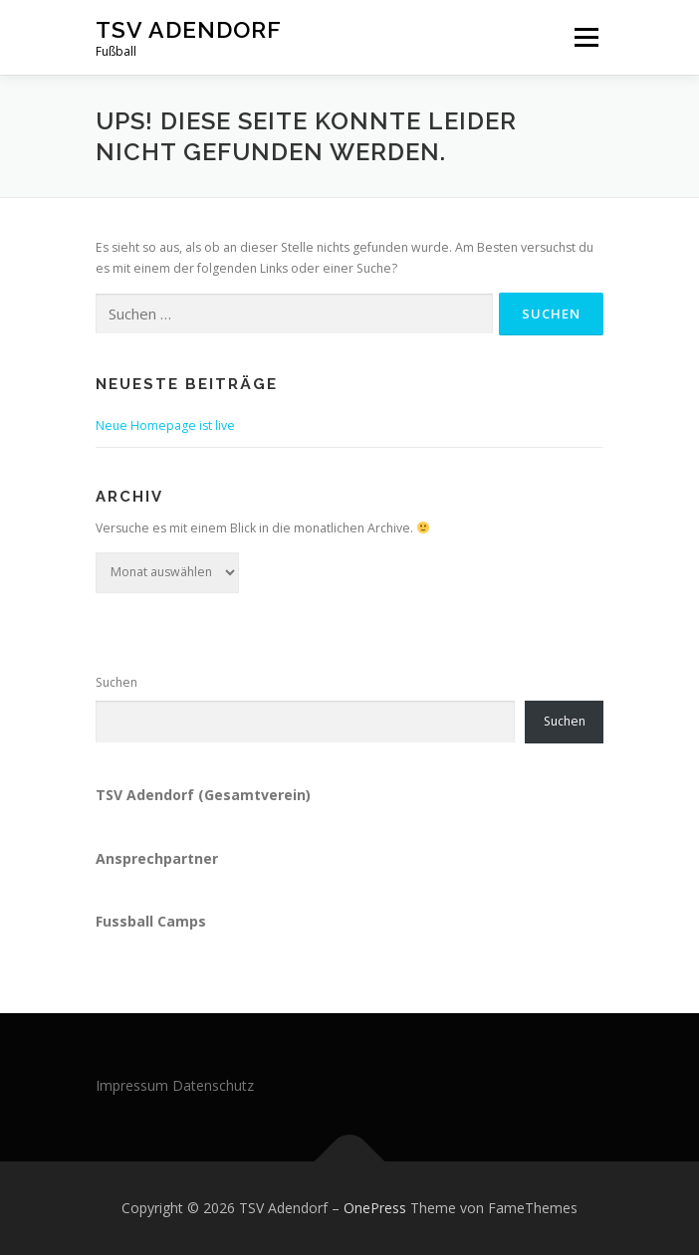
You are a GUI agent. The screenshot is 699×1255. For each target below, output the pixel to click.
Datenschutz (213, 1085)
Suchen (116, 682)
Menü (585, 37)
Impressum (132, 1085)
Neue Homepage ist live (165, 425)
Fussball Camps (151, 921)
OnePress (375, 1207)
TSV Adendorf (189, 29)
